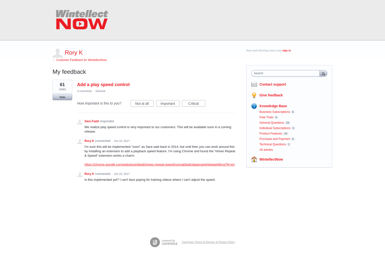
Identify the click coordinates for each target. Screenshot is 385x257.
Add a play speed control (103, 84)
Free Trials (267, 117)
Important (170, 104)
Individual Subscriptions (275, 128)
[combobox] (287, 73)
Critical (196, 104)
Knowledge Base (273, 106)
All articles (266, 149)
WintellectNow (271, 159)
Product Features (271, 133)
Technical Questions (273, 144)
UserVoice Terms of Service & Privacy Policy (208, 242)
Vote (62, 97)
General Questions (272, 122)
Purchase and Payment (275, 139)
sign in (286, 50)
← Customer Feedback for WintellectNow (80, 60)
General (100, 91)
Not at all (144, 104)
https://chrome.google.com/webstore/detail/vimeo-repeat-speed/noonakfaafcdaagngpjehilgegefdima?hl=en (159, 164)
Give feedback (271, 95)
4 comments (84, 91)
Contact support (273, 84)
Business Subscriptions (275, 112)
